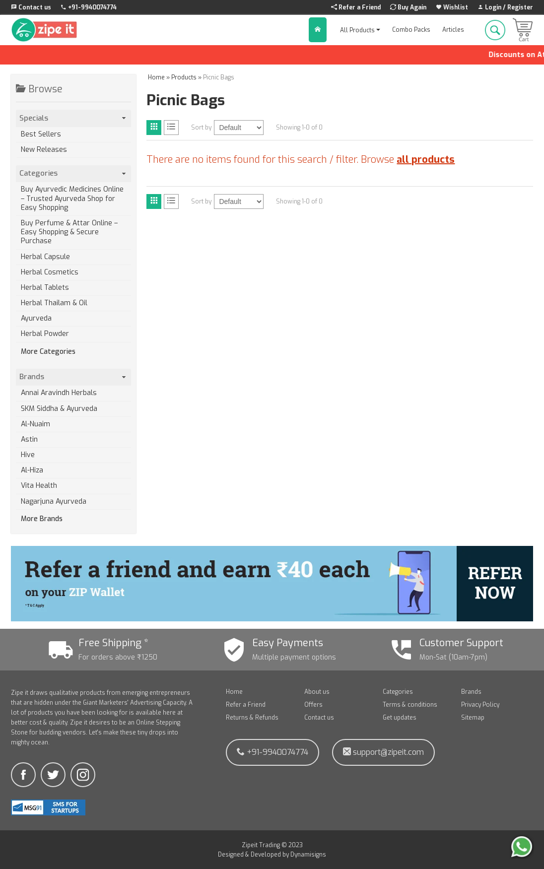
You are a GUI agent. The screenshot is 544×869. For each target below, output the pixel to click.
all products (426, 159)
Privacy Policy (480, 705)
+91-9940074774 (272, 752)
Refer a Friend (246, 705)
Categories (398, 692)
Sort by (201, 128)
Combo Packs (411, 30)
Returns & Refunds (252, 718)
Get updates (399, 718)
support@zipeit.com (383, 752)
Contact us (319, 718)
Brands (471, 692)
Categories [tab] (73, 173)
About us (317, 692)
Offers (313, 705)
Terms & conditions (410, 705)
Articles (453, 30)
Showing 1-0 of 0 (299, 128)
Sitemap (472, 718)
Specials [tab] (73, 118)
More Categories (48, 351)
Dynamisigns (308, 855)
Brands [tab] (73, 377)
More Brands (42, 519)
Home (234, 692)
